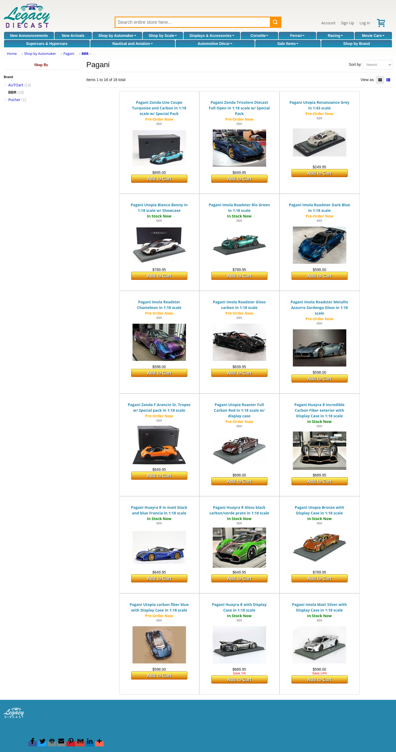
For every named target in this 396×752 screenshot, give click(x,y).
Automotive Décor (214, 43)
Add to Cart (159, 178)
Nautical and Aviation (132, 43)
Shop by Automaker (117, 35)
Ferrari (297, 35)
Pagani (68, 53)
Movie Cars (373, 35)
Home (12, 53)
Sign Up (347, 22)
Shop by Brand (356, 43)
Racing (335, 35)
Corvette (260, 35)
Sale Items (287, 43)
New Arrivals (73, 35)
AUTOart (15, 84)
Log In (364, 22)
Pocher (14, 99)
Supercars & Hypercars (47, 43)
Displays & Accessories (211, 35)
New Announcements (29, 35)
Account (328, 22)
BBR (84, 53)
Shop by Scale (163, 35)
